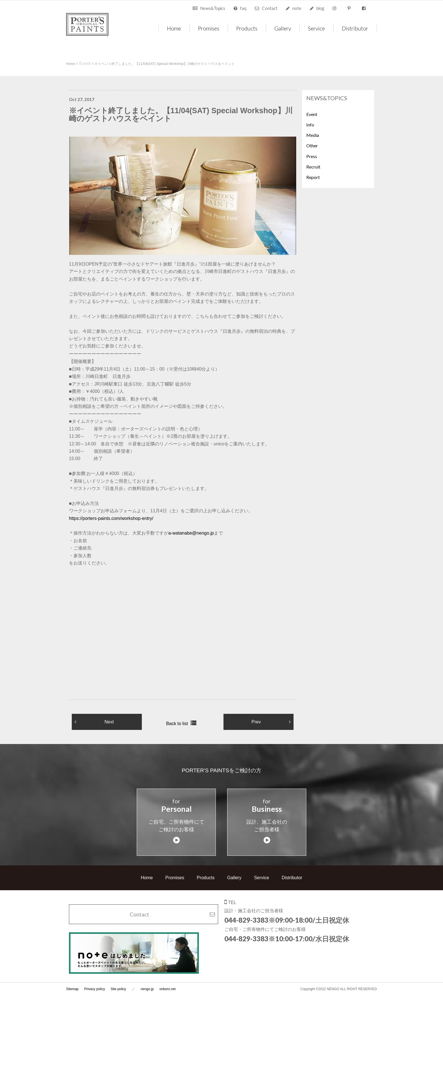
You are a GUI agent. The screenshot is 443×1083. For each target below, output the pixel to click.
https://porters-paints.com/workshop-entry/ (111, 518)
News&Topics (212, 8)
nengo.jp (147, 982)
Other (312, 145)
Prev (256, 721)
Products (246, 28)
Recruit (313, 166)
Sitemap (72, 982)
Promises (208, 28)
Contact (269, 8)
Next (109, 721)
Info (310, 124)
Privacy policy (94, 982)
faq (243, 8)
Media (312, 135)
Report (313, 177)
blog (320, 8)
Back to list (177, 723)
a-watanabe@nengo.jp (191, 533)
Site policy (118, 982)
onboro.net (167, 982)
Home (174, 28)
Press (311, 156)
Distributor (355, 28)
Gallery (282, 28)
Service (316, 28)
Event (311, 114)
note (296, 8)
